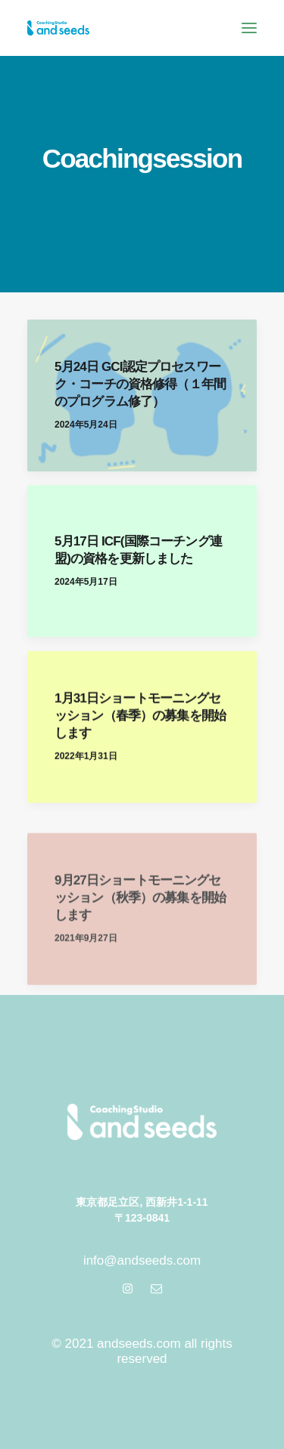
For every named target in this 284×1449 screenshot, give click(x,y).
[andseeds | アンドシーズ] (58, 28)
